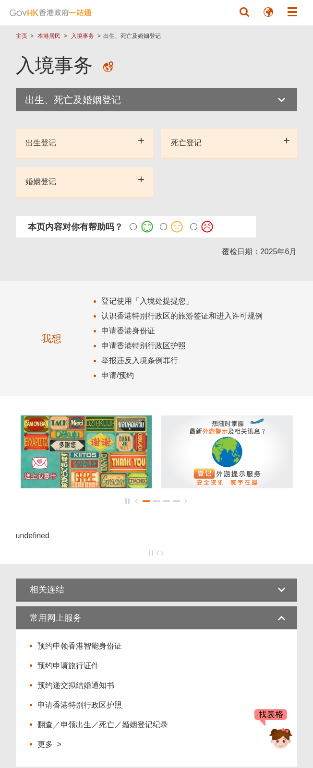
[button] (244, 12)
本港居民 (48, 36)
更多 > (49, 744)
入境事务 (82, 36)
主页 (21, 36)
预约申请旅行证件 (68, 666)
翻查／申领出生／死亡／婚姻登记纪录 (102, 725)
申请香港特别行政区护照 (79, 705)
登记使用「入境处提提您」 (147, 301)
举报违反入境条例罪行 (139, 360)
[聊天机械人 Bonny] (274, 733)
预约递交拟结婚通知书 (75, 685)
